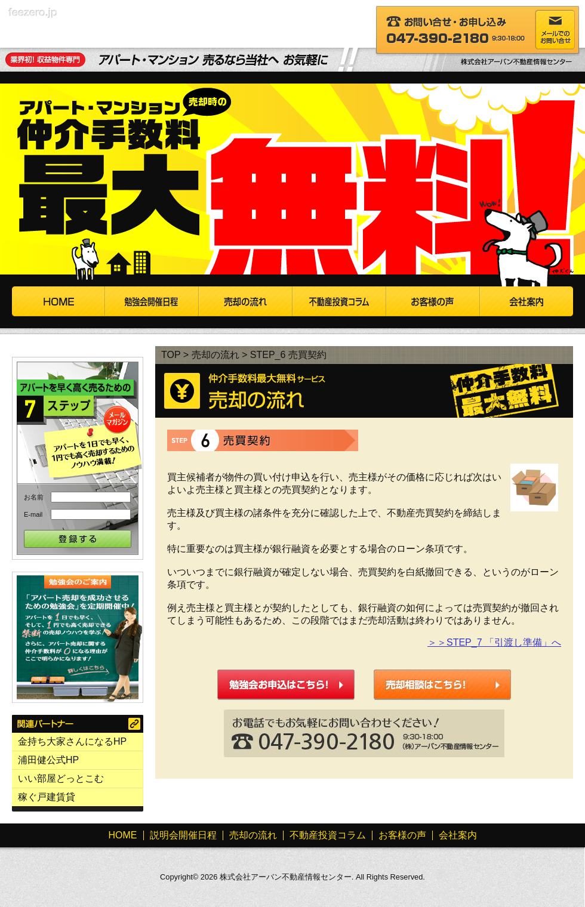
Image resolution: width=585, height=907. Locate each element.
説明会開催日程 (152, 301)
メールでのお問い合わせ (555, 30)
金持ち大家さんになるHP (72, 741)
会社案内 (526, 301)
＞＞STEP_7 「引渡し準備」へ (494, 642)
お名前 (34, 497)
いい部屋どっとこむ (61, 778)
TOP (170, 355)
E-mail (33, 514)
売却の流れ (245, 301)
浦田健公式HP (48, 760)
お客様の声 (433, 301)
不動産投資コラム (339, 301)
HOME (58, 301)
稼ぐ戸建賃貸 (46, 797)
